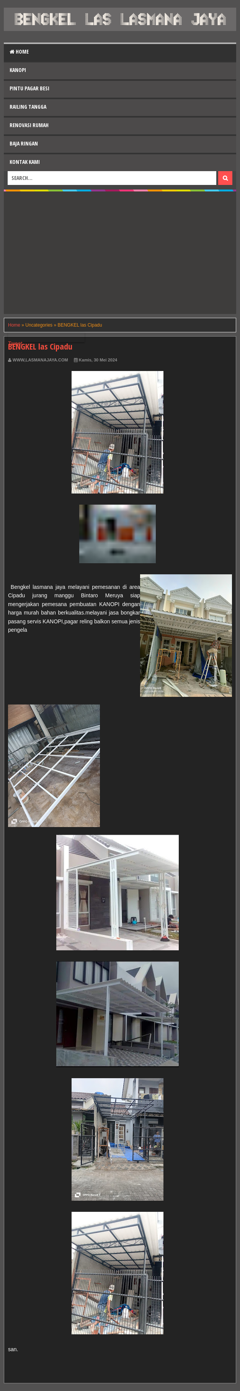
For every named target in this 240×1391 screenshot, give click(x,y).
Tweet (15, 343)
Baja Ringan (24, 143)
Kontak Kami (25, 161)
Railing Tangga (28, 106)
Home (19, 51)
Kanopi (18, 70)
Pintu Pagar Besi (29, 88)
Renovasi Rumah (29, 125)
